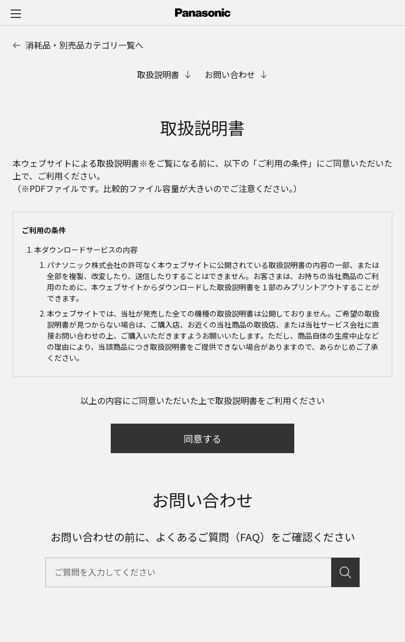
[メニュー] (15, 13)
